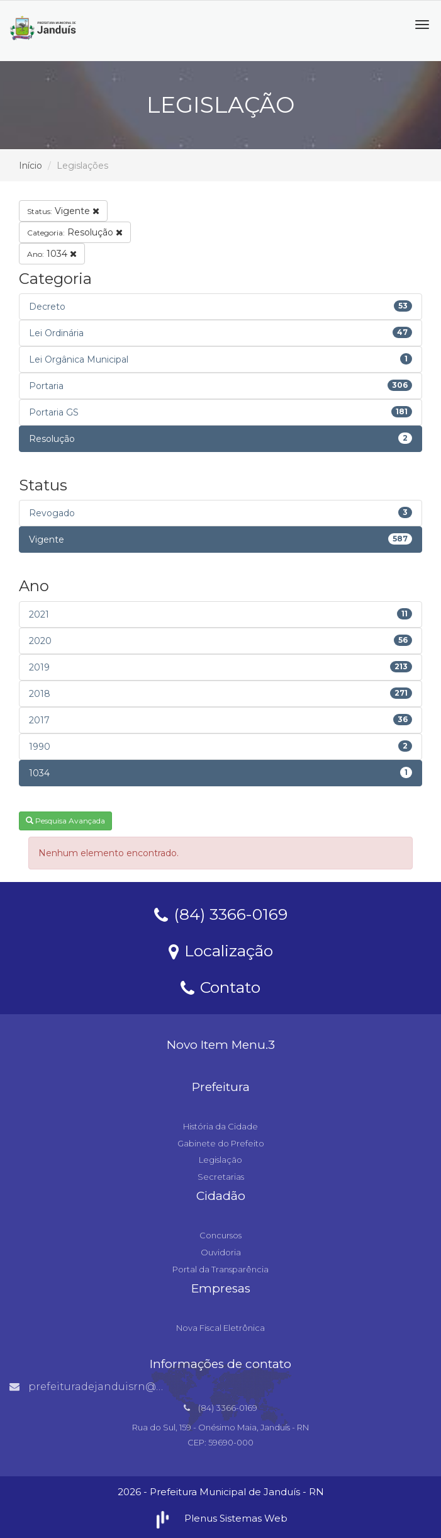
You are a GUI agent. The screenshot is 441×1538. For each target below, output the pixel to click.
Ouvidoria (221, 1252)
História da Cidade (220, 1126)
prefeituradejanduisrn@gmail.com (110, 1387)
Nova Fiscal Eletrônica (220, 1328)
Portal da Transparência (220, 1269)
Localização (221, 950)
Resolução (75, 232)
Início (30, 165)
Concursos (220, 1235)
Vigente (63, 211)
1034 (52, 253)
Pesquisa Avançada (65, 820)
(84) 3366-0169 (220, 913)
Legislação (220, 1160)
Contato (220, 986)
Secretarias (221, 1177)
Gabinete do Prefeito (220, 1143)
